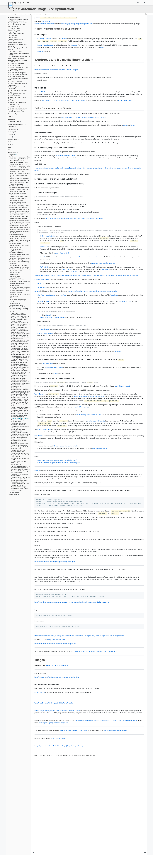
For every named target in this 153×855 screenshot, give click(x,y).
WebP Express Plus (44, 494)
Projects (26, 3)
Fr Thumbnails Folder (62, 180)
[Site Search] (129, 2)
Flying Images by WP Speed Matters (52, 360)
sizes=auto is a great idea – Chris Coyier (73, 819)
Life (32, 3)
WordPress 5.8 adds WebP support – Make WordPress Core (54, 790)
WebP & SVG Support (58, 829)
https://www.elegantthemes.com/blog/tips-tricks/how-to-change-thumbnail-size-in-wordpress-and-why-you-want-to (72, 684)
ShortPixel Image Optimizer (47, 335)
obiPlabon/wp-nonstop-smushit (87, 286)
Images (117, 40)
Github (73, 180)
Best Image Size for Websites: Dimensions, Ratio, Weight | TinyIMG (83, 135)
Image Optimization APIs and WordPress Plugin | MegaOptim (55, 837)
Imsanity (37, 329)
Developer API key (53, 343)
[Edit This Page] (146, 14)
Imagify (40, 319)
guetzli (55, 427)
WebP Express (39, 450)
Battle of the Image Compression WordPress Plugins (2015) (57, 527)
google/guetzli (48, 417)
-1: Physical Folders (122, 30)
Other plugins (120, 21)
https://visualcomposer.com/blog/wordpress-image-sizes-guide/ (55, 639)
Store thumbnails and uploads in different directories (52, 192)
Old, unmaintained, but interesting (127, 42)
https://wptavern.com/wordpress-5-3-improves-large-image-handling (57, 764)
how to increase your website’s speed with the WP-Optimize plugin (63, 113)
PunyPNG (41, 58)
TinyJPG (48, 341)
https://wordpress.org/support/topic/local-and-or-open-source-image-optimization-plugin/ (74, 243)
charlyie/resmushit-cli (62, 282)
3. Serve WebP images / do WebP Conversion (130, 39)
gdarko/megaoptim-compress (84, 837)
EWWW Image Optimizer (43, 315)
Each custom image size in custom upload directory (86, 192)
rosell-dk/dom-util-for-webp (96, 483)
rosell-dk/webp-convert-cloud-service (88, 477)
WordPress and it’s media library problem (126, 23)
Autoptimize (41, 337)
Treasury (18, 3)
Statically (48, 357)
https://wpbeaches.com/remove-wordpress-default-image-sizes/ (55, 728)
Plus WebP (38, 500)
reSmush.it (44, 273)
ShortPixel (63, 335)
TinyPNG (40, 341)
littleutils (64, 41)
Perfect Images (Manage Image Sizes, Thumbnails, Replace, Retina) (57, 797)
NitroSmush (70, 303)
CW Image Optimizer (44, 41)
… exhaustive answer (67, 195)
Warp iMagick (44, 371)
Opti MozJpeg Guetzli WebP (53, 421)
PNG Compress (40, 779)
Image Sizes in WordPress (56, 724)
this (107, 341)
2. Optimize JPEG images (124, 37)
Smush (42, 286)
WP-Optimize (45, 101)
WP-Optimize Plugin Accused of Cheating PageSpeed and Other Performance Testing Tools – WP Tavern (69, 309)
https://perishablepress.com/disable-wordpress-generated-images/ (56, 76)
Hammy (37, 537)
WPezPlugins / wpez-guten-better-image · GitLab (93, 812)
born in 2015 (73, 305)
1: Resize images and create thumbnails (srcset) (130, 33)
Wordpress (19, 14)
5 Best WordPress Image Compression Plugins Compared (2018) (59, 530)
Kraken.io (74, 49)
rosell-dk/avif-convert (41, 469)
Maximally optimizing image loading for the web (77, 24)
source (61, 54)
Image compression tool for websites (66, 513)
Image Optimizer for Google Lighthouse (58, 752)
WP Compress (42, 325)
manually (46, 403)
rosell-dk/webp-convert (46, 442)
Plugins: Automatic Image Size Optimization (39, 14)
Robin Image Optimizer (48, 260)
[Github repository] (143, 2)
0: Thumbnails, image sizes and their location (129, 32)
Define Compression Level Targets (125, 29)
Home (8, 14)
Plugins (25, 14)
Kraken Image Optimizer (46, 49)
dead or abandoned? (54, 116)
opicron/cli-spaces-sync (100, 515)
